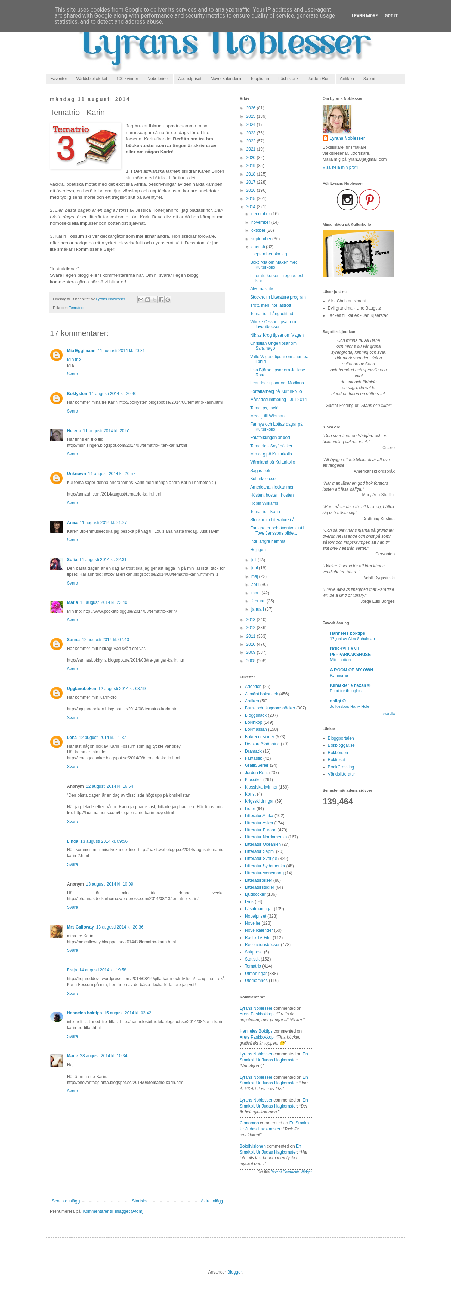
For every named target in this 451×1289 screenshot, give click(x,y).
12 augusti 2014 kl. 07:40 (105, 639)
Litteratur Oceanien (263, 844)
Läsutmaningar (259, 908)
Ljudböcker (255, 894)
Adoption (253, 686)
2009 (251, 652)
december (261, 213)
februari (259, 601)
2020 (251, 157)
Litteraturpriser (258, 880)
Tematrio (76, 308)
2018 (251, 174)
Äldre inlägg (212, 1201)
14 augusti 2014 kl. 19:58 (102, 970)
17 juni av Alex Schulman (352, 639)
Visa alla (389, 713)
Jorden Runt (319, 78)
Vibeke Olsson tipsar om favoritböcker (273, 324)
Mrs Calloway (80, 927)
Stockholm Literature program (278, 297)
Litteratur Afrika (259, 815)
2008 (251, 660)
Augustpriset (190, 78)
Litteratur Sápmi (260, 851)
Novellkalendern (226, 78)
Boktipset (336, 759)
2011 (251, 636)
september (261, 238)
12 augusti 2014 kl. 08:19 (122, 688)
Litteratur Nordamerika (266, 837)
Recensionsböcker (262, 944)
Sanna (73, 639)
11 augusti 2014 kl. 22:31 (102, 559)
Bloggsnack (256, 715)
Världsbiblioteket (91, 78)
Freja (72, 970)
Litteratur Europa (260, 830)
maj (255, 576)
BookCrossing (341, 767)
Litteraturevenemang (264, 872)
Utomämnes (256, 980)
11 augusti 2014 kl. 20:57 (111, 473)
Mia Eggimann (81, 350)
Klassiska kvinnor (261, 787)
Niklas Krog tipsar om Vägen (277, 335)
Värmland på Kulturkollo (272, 462)
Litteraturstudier (259, 887)
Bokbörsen (338, 752)
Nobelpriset (158, 78)
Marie (72, 1055)
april (255, 584)
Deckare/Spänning (262, 743)
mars (256, 593)
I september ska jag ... (271, 253)
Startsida (140, 1201)
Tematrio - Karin (265, 511)
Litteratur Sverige (261, 858)
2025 (251, 116)
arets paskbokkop (257, 1014)
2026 (251, 108)
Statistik (252, 959)
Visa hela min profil (340, 167)
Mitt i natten (340, 660)
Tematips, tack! (264, 408)
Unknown (76, 473)
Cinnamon (249, 1123)
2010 (251, 644)
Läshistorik (288, 78)
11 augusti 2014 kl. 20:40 (112, 393)
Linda (72, 841)
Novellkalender (259, 930)
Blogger (234, 1272)
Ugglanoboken (81, 688)
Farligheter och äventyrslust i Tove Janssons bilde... (277, 530)
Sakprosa (254, 952)
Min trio (74, 359)
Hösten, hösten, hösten (272, 495)
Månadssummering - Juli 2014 (278, 399)
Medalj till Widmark (268, 416)
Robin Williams (264, 503)
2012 (251, 627)
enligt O (338, 700)
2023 (251, 132)
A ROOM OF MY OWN (351, 670)
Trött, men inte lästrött (270, 305)
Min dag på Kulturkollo (271, 454)
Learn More (365, 15)
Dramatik (253, 751)
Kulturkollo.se (263, 478)
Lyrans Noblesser (256, 1008)
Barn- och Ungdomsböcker (270, 708)
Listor (250, 808)
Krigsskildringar (259, 801)
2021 (251, 149)
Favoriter (58, 78)
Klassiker (253, 779)
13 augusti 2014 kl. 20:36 (119, 927)
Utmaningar (256, 973)
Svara (72, 373)
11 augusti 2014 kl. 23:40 (103, 602)
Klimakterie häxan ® (350, 685)
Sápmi (369, 78)
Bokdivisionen (253, 1146)
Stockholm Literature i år (273, 519)
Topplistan (259, 78)
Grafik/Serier (256, 765)
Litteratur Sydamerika (265, 865)
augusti (258, 246)
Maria (72, 602)
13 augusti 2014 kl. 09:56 (104, 841)
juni (255, 568)
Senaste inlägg (66, 1201)
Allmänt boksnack (261, 693)
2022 (251, 141)
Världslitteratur (341, 774)
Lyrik (249, 901)
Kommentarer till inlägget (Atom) (113, 1211)
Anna (72, 522)
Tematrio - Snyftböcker (271, 446)
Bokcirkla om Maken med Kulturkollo (274, 265)
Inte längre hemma (267, 541)
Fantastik (253, 758)
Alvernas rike (262, 288)
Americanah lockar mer (272, 487)
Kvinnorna (339, 675)
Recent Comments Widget (291, 1172)
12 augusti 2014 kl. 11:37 (102, 737)
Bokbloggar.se (341, 745)
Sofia (72, 559)
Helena (74, 430)
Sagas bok (260, 470)
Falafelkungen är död (270, 437)
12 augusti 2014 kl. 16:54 (109, 786)
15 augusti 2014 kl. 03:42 (127, 1012)
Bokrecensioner (259, 736)
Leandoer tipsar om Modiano (277, 383)
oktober (258, 230)
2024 (251, 124)
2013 (251, 619)
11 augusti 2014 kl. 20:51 (106, 430)
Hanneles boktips (84, 1012)
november (261, 222)
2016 (251, 190)
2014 (251, 206)
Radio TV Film (258, 937)
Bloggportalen (341, 738)
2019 (251, 165)
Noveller (252, 923)
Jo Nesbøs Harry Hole (350, 706)
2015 (251, 198)
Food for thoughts (346, 691)
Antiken (347, 78)
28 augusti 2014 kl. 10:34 (103, 1055)
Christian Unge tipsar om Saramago (273, 346)
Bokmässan (256, 729)
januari (258, 609)
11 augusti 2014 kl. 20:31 (121, 350)
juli (254, 559)
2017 (251, 182)
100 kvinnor (127, 78)
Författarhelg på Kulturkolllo (276, 391)
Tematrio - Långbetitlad (271, 313)
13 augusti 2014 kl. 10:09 (109, 884)
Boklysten (77, 393)
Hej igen (258, 549)
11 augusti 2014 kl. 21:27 (103, 522)
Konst (250, 794)
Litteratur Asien (259, 823)
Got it (391, 15)
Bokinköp (253, 722)
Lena (72, 737)
